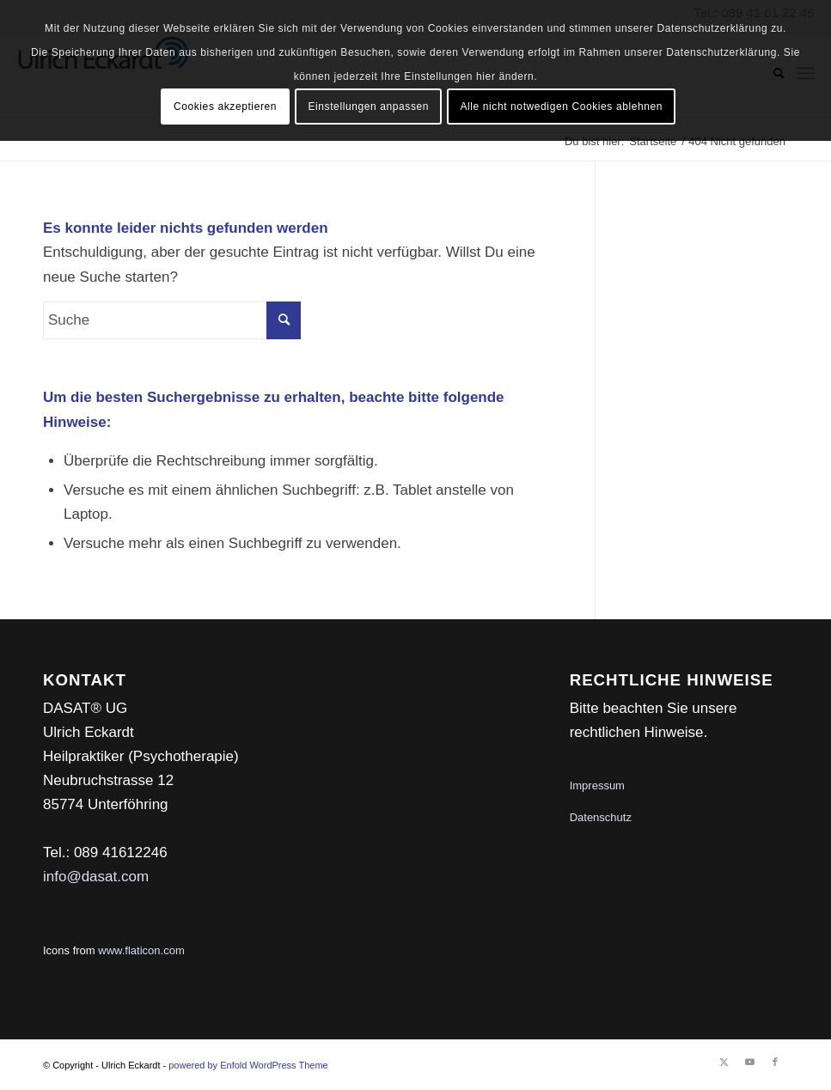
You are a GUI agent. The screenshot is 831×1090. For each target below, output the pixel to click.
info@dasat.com (96, 876)
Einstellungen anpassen (368, 106)
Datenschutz (601, 817)
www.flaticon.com (141, 950)
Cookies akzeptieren (225, 106)
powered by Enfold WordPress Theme (247, 1065)
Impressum (597, 785)
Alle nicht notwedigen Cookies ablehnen (561, 106)
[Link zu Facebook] (775, 1062)
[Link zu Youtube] (749, 1062)
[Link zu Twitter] (723, 1062)
